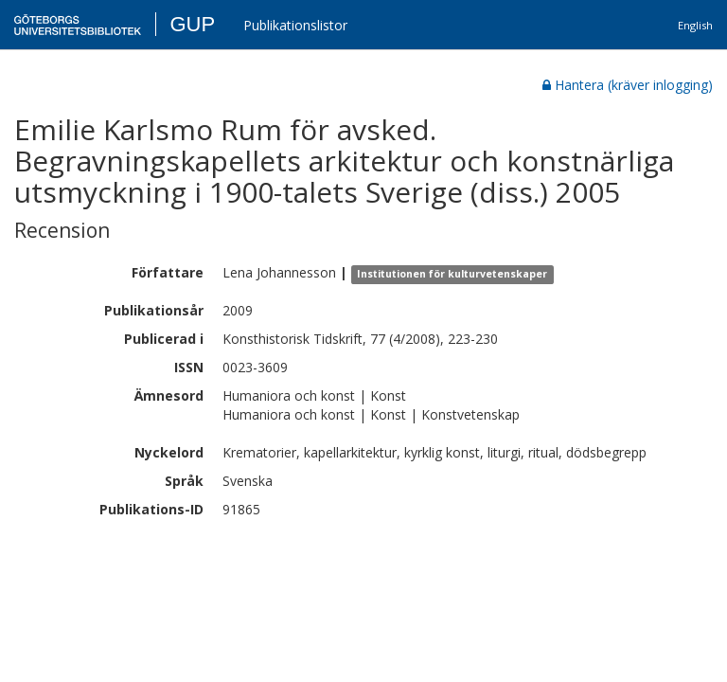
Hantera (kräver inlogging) (627, 85)
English (695, 25)
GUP (192, 24)
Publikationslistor (295, 25)
